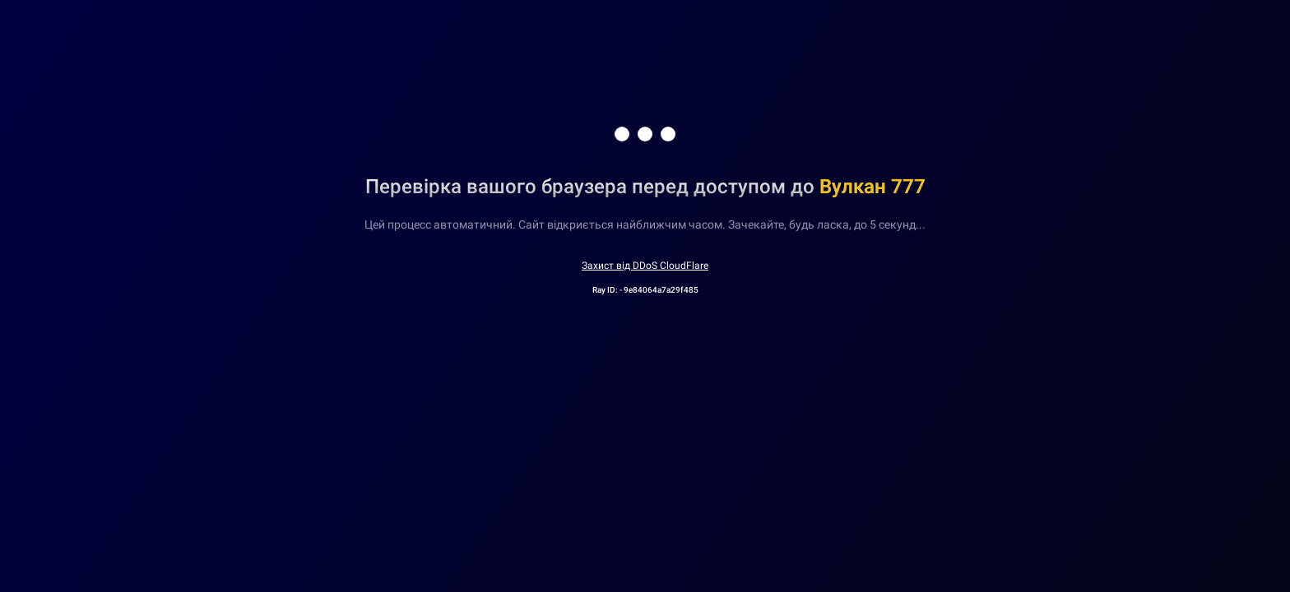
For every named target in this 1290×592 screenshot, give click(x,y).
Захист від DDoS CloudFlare (645, 265)
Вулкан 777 (872, 186)
